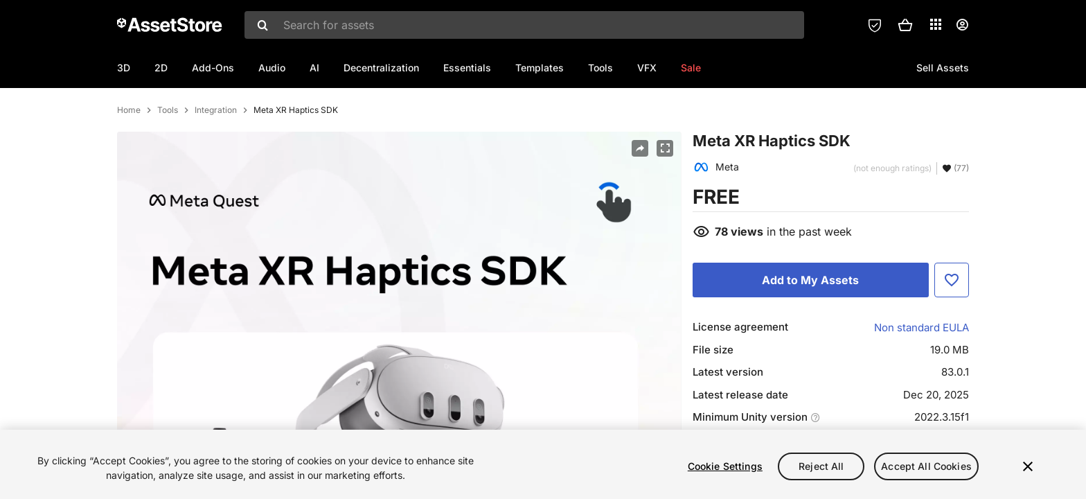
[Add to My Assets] (811, 325)
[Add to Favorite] (951, 325)
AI (314, 67)
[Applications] (935, 24)
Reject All (821, 466)
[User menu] (962, 25)
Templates (539, 67)
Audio (271, 67)
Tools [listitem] (167, 155)
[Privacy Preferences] (874, 25)
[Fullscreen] (665, 193)
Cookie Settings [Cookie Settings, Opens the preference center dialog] (725, 466)
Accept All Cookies (926, 466)
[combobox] (524, 25)
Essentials (467, 67)
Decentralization (381, 67)
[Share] (640, 193)
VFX (647, 67)
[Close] (1028, 466)
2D (161, 67)
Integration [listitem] (216, 155)
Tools (600, 67)
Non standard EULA (921, 372)
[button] (905, 25)
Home (129, 155)
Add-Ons (213, 67)
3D (123, 67)
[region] (543, 464)
